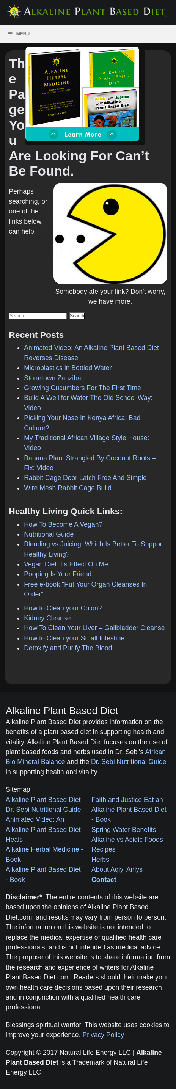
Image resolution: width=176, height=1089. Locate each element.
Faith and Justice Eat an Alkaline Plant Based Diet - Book (129, 810)
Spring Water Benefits (123, 829)
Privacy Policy (103, 1035)
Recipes (103, 849)
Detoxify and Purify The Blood (68, 648)
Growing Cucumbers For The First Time (82, 388)
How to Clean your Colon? (63, 608)
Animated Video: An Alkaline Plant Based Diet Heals (43, 829)
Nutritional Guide (49, 534)
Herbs (100, 859)
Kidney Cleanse (47, 618)
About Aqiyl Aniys (117, 869)
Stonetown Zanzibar (53, 378)
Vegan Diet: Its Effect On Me (66, 564)
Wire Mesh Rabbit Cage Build (68, 488)
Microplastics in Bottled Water (68, 368)
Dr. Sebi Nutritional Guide (129, 762)
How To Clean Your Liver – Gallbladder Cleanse (94, 628)
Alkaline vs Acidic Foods (127, 839)
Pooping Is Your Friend (57, 574)
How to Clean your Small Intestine (74, 638)
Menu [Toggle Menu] (19, 33)
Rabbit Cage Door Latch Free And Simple (85, 478)
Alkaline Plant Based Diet (43, 799)
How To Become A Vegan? (63, 524)
